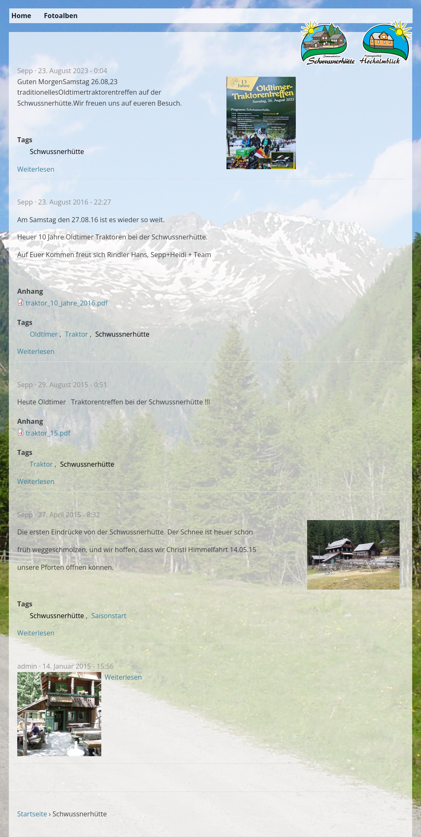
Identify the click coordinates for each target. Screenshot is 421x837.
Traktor (76, 334)
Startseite (32, 813)
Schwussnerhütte (57, 151)
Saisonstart (109, 615)
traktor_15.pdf (48, 433)
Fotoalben (60, 15)
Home (21, 15)
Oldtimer (44, 334)
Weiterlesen (35, 169)
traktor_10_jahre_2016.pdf (67, 303)
